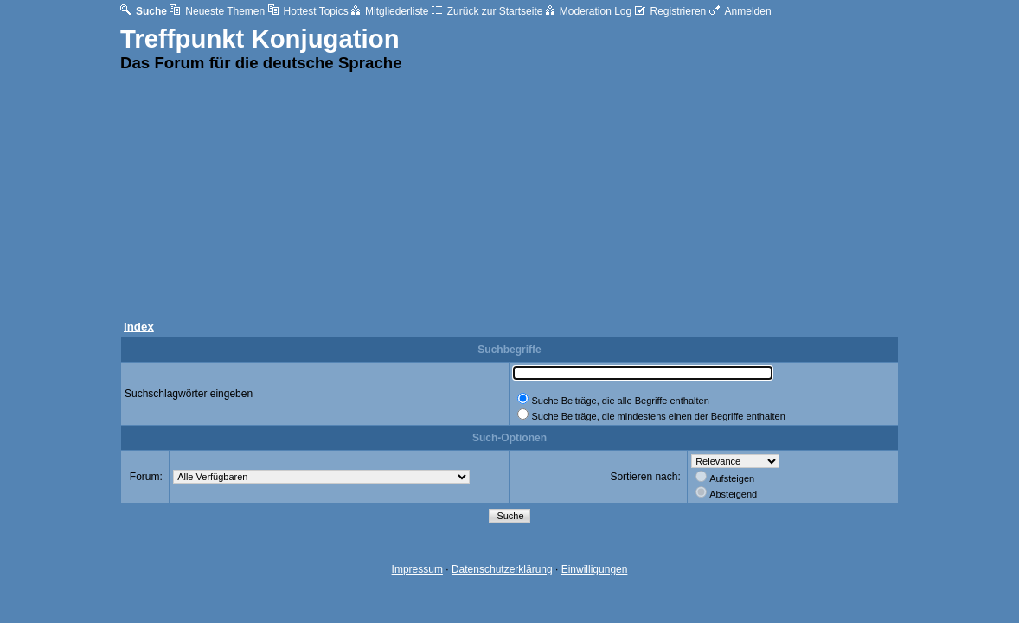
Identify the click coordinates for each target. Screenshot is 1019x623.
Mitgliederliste (389, 11)
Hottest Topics (308, 11)
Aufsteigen (731, 478)
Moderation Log (588, 11)
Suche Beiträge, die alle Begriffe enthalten (619, 400)
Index (139, 326)
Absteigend (733, 494)
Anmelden (740, 11)
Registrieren (671, 11)
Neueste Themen (217, 11)
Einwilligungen (594, 569)
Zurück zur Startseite (487, 11)
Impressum (417, 569)
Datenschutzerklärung (502, 569)
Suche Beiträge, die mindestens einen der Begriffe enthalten (658, 416)
